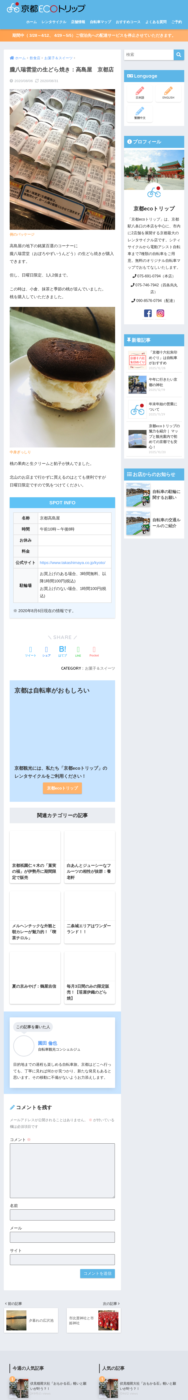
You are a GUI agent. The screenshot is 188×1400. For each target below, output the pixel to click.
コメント (20, 672)
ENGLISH (168, 93)
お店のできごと (122, 1331)
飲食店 (111, 1180)
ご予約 (176, 22)
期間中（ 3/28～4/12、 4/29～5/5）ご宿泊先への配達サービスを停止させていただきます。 (94, 35)
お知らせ (113, 1342)
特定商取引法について (139, 1387)
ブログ (36, 1387)
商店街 (115, 1278)
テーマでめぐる (122, 1104)
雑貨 (113, 1256)
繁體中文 (140, 113)
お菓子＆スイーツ (123, 1202)
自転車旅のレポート (122, 1126)
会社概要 (78, 1387)
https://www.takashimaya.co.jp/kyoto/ (73, 562)
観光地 (111, 1137)
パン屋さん (118, 1213)
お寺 (113, 1148)
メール (16, 760)
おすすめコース (128, 22)
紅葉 (113, 1245)
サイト (16, 783)
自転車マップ (100, 22)
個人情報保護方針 (103, 1387)
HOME (94, 1377)
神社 (113, 1159)
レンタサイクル (54, 22)
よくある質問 (156, 22)
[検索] (179, 55)
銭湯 (113, 1267)
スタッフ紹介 (56, 1387)
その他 (111, 1224)
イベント (116, 1320)
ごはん (115, 1191)
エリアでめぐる (122, 1115)
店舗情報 (78, 22)
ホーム (31, 22)
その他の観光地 (122, 1170)
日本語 (140, 93)
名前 (14, 738)
